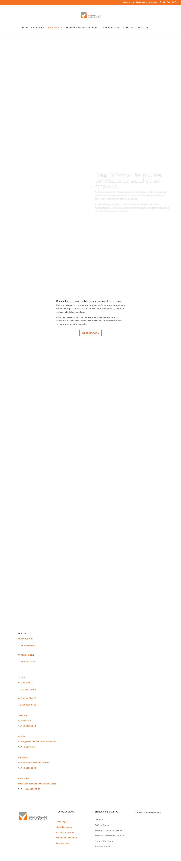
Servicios (54, 28)
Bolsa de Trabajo (102, 846)
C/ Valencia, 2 (24, 721)
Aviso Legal (61, 822)
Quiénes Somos (102, 825)
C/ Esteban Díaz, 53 (27, 698)
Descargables (63, 843)
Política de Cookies (65, 832)
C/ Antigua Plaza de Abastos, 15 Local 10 (37, 742)
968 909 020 (30, 646)
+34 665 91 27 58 (32, 789)
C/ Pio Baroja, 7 (25, 683)
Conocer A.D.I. (106, 218)
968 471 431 (30, 747)
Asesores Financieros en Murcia (109, 836)
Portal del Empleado (104, 841)
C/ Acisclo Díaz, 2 (26, 655)
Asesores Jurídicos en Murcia (108, 830)
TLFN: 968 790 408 (27, 705)
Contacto (142, 28)
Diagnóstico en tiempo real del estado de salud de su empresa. (129, 180)
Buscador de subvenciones (82, 28)
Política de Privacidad (66, 838)
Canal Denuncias (64, 827)
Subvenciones (111, 28)
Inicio (24, 28)
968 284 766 (30, 662)
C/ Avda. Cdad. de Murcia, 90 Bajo (34, 763)
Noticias (128, 28)
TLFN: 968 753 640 (27, 689)
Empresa (36, 28)
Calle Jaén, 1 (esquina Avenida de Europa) (37, 784)
